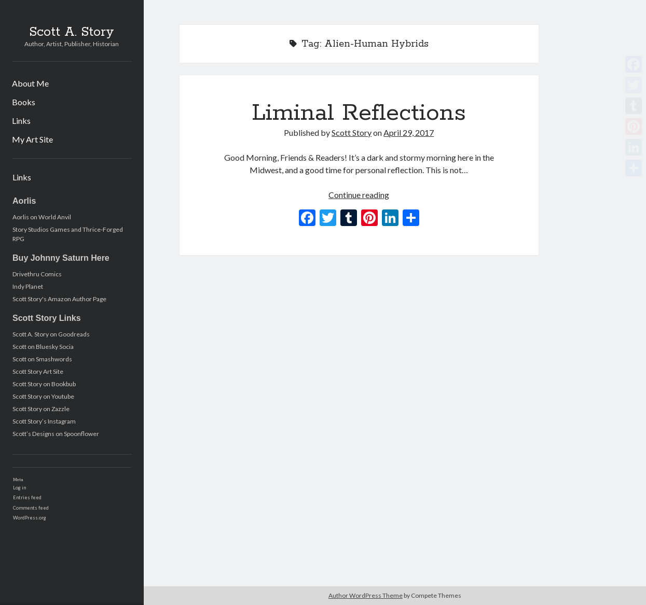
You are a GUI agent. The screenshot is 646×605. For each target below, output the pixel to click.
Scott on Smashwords (42, 359)
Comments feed (31, 508)
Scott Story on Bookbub (44, 384)
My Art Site (32, 139)
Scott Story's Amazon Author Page (59, 299)
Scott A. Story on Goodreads (51, 334)
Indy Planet (27, 286)
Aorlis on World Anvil (41, 217)
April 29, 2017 (408, 132)
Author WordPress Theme (365, 595)
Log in (19, 487)
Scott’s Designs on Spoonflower (55, 434)
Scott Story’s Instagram (44, 421)
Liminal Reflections (359, 113)
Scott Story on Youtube (43, 396)
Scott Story (352, 132)
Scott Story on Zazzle (41, 409)
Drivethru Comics (37, 274)
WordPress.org (29, 517)
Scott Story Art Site (37, 371)
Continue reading (358, 195)
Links (21, 120)
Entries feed (27, 497)
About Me (30, 83)
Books (23, 102)
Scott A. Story (71, 32)
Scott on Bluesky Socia (43, 346)
